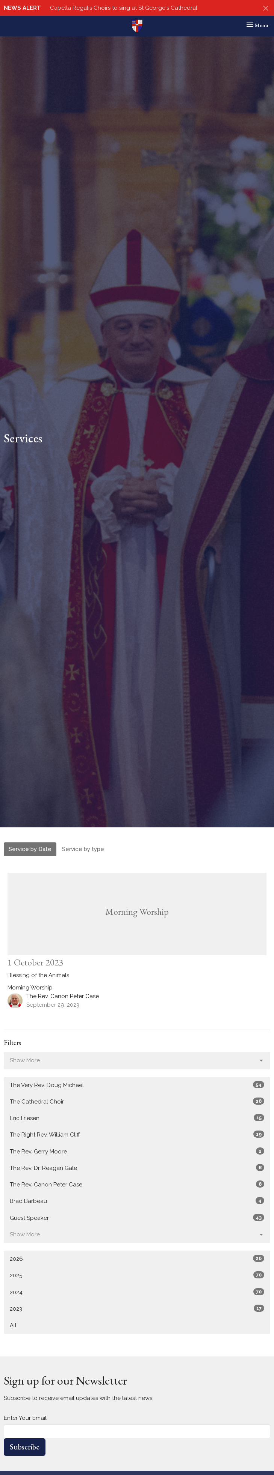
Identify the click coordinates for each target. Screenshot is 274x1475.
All (13, 1325)
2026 (137, 1258)
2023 (137, 1308)
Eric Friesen (137, 1118)
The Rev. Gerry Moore (137, 1151)
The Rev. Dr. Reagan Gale (137, 1167)
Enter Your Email (25, 1418)
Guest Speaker (137, 1217)
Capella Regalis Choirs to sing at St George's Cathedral (123, 8)
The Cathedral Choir (137, 1101)
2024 (137, 1292)
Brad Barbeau (137, 1200)
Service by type (83, 849)
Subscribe (24, 1447)
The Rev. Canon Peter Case (137, 1184)
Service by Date (30, 849)
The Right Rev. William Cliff (137, 1134)
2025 (137, 1275)
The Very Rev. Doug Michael (137, 1085)
